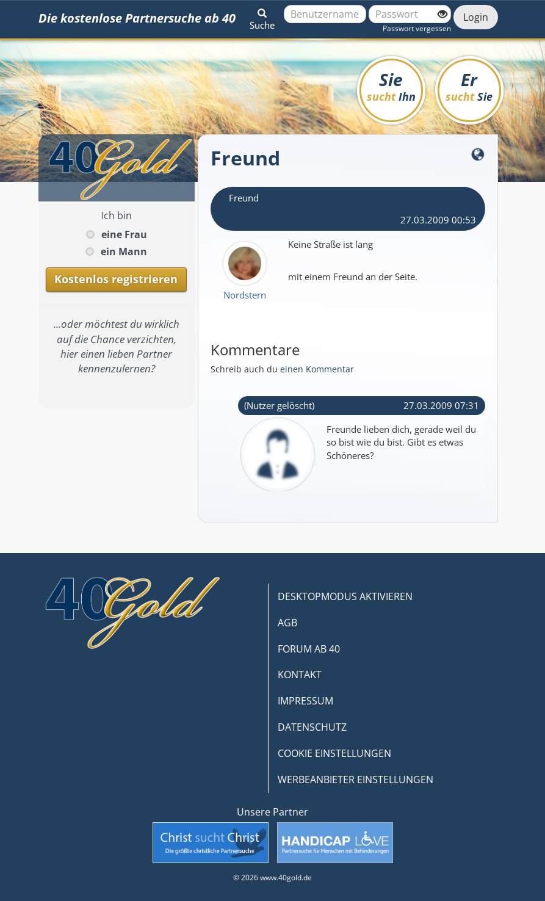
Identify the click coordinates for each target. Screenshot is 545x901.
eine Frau (124, 234)
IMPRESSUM (305, 700)
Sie (391, 86)
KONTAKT (300, 674)
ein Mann (124, 251)
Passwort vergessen (417, 28)
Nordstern (244, 295)
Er (469, 86)
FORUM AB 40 (309, 649)
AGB (287, 622)
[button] (262, 17)
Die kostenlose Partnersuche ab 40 (137, 18)
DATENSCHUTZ (312, 727)
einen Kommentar (317, 369)
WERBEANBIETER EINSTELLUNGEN (355, 779)
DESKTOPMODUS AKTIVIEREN (345, 596)
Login (475, 17)
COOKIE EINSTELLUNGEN (334, 753)
